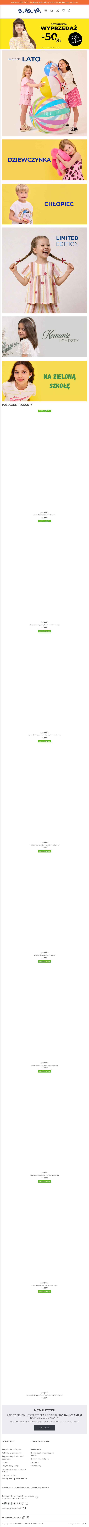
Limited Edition (9, 1475)
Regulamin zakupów (11, 1449)
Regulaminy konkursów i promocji (13, 1457)
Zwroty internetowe (40, 1459)
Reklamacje (36, 1449)
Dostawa (35, 1462)
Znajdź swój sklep (10, 1466)
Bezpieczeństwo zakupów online (14, 1470)
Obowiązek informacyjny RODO (42, 1454)
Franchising (36, 1466)
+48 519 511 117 (13, 1503)
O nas (4, 1462)
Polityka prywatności (11, 1453)
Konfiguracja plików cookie (14, 1479)
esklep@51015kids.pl (11, 1508)
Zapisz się (44, 1428)
